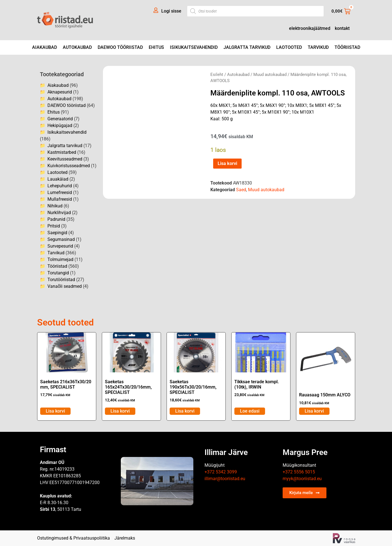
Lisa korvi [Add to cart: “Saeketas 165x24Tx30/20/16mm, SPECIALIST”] (120, 411)
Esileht (216, 74)
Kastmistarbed (61, 152)
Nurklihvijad (59, 212)
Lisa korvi (227, 163)
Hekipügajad (59, 125)
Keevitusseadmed (64, 159)
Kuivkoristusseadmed (68, 165)
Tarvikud (318, 47)
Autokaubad (77, 47)
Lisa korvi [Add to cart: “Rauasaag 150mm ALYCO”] (314, 411)
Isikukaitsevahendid (194, 47)
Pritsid (53, 226)
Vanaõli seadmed (64, 286)
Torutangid (58, 273)
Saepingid (57, 232)
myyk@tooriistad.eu (302, 478)
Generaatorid (60, 118)
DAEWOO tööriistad (120, 47)
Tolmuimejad (60, 259)
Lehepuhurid (59, 185)
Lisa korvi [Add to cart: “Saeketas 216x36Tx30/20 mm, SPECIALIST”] (55, 411)
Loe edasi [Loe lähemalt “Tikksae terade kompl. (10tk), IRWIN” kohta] (249, 411)
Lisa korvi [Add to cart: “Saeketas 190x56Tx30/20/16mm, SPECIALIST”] (184, 411)
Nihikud (54, 206)
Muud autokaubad (270, 74)
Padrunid (56, 219)
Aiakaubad (44, 47)
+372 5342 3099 (221, 472)
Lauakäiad (57, 179)
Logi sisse (171, 11)
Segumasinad (61, 239)
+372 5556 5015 (299, 472)
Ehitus (156, 47)
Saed (241, 189)
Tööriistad (347, 47)
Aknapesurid (59, 92)
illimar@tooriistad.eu (225, 478)
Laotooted (289, 47)
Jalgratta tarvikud (246, 47)
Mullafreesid (59, 199)
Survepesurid (60, 246)
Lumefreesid (59, 192)
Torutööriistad (61, 279)
